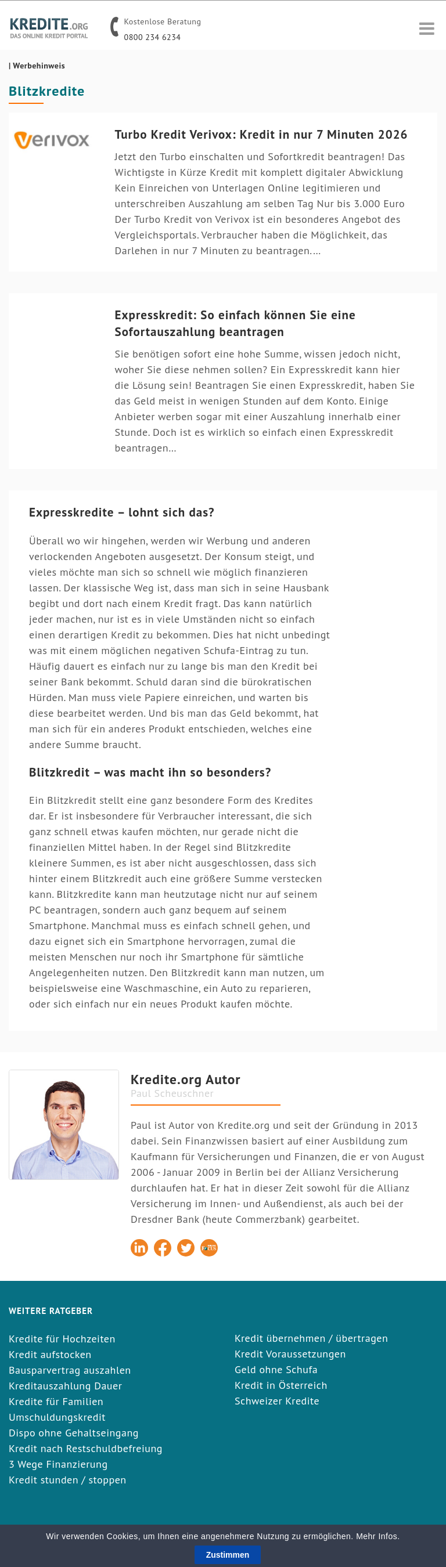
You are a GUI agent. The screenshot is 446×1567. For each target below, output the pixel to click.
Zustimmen (228, 1557)
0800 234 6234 (152, 37)
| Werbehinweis (37, 65)
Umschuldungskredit (57, 1417)
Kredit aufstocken (50, 1354)
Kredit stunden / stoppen (68, 1479)
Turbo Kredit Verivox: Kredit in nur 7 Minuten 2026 (261, 134)
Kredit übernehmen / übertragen (311, 1338)
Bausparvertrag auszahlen (70, 1370)
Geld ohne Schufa (276, 1369)
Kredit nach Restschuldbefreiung (86, 1448)
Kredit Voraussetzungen (290, 1353)
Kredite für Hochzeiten (62, 1338)
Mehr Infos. (378, 1538)
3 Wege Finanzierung (58, 1464)
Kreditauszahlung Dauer (65, 1385)
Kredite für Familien (56, 1401)
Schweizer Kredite (277, 1400)
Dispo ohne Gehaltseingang (74, 1432)
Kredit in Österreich (281, 1385)
